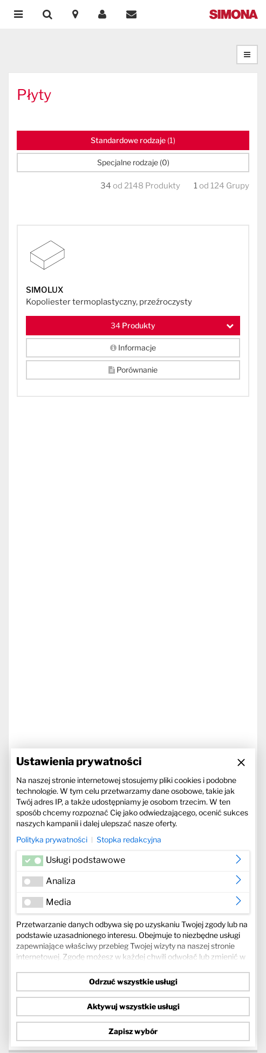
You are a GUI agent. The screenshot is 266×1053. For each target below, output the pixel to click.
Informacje (133, 347)
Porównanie (133, 369)
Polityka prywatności (51, 839)
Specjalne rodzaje (133, 162)
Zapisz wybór (133, 1031)
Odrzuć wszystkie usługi (133, 981)
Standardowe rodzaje (133, 140)
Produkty (172, 325)
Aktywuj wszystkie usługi (133, 1006)
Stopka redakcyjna (129, 839)
